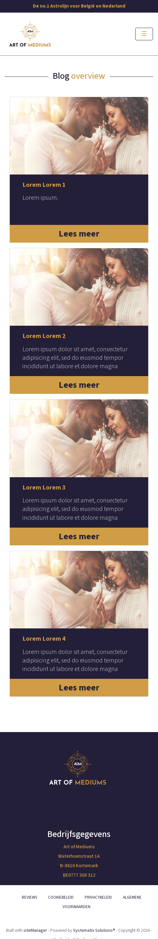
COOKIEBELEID (61, 897)
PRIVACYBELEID (98, 897)
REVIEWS (29, 897)
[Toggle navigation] (144, 34)
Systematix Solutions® (94, 930)
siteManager (35, 930)
